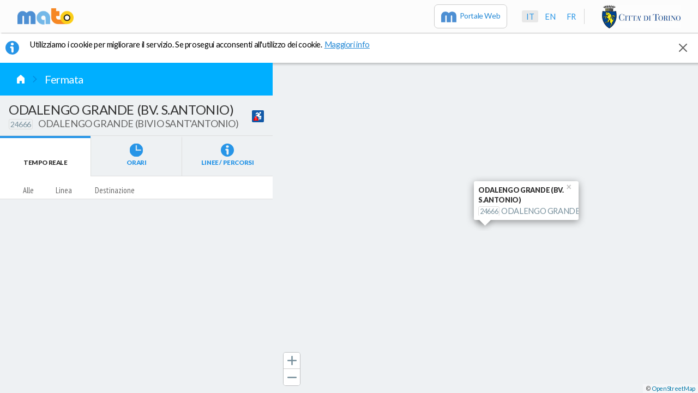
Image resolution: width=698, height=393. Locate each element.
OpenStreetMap (673, 388)
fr (571, 16)
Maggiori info (352, 44)
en (550, 16)
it (530, 16)
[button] (292, 361)
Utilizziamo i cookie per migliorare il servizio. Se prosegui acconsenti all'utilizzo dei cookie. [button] (206, 44)
